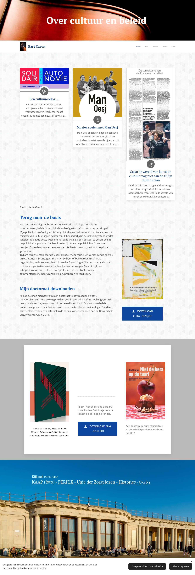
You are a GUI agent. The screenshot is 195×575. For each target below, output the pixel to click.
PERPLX (65, 482)
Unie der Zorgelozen (95, 482)
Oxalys (144, 482)
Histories (128, 482)
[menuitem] (157, 46)
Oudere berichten (30, 207)
